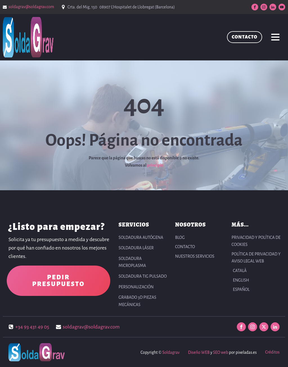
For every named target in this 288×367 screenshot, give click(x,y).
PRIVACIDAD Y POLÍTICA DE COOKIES (255, 241)
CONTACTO (244, 37)
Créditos (272, 352)
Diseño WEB (199, 352)
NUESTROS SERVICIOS (194, 256)
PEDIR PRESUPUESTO (58, 280)
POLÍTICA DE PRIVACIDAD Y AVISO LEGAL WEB (255, 258)
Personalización (136, 287)
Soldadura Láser (136, 248)
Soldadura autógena (141, 237)
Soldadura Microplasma (132, 262)
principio (155, 165)
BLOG (179, 237)
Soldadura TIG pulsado (143, 276)
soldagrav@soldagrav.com (31, 6)
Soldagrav (170, 352)
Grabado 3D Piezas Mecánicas (137, 301)
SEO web (220, 352)
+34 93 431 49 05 (32, 327)
